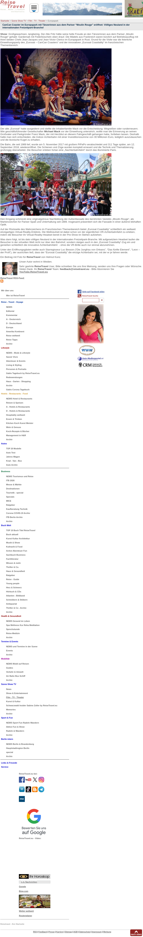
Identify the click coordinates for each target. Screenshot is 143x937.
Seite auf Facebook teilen (93, 292)
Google (22, 886)
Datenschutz (84, 932)
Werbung (107, 932)
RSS (35, 932)
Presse (52, 932)
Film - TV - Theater (36, 21)
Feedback (43, 932)
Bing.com (23, 891)
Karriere (59, 932)
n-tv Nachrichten (29, 882)
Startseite (5, 21)
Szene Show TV (18, 21)
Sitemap (68, 932)
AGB (76, 932)
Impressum (97, 932)
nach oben (136, 934)
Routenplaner (25, 916)
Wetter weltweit (26, 911)
